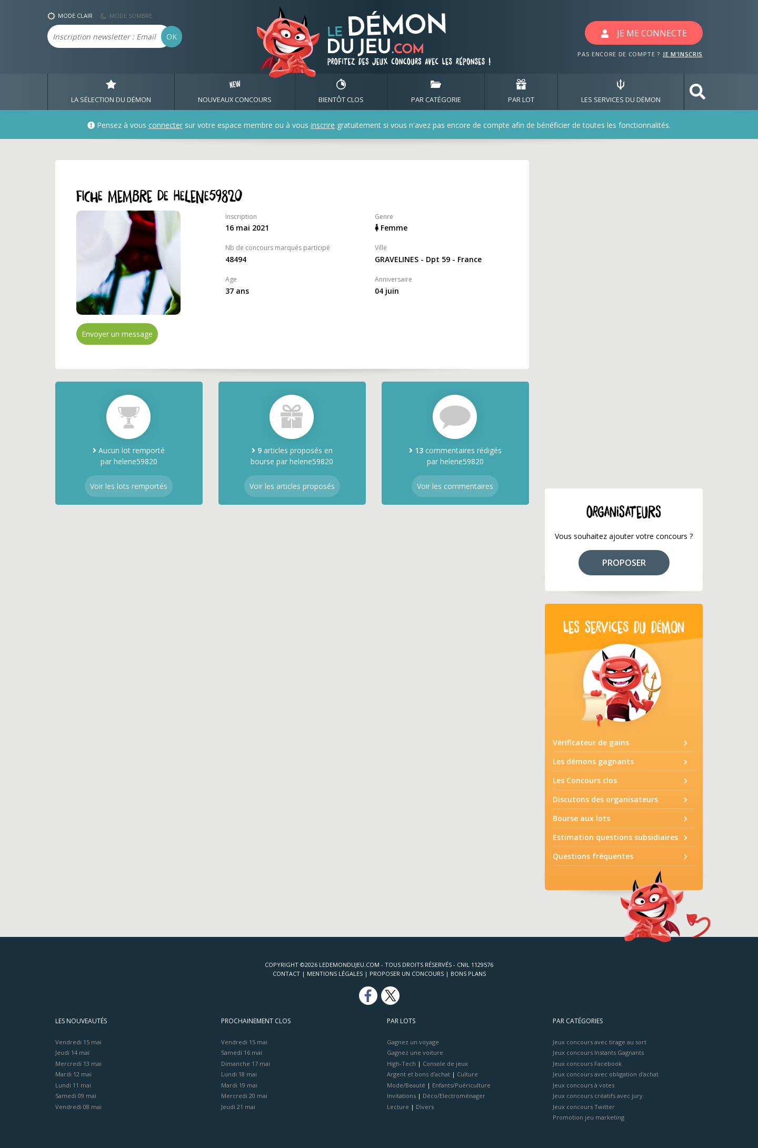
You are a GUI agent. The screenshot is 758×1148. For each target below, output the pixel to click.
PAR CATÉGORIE (436, 91)
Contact (286, 973)
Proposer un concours (407, 973)
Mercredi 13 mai (78, 1063)
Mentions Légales (335, 973)
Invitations (401, 1096)
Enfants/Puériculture (461, 1085)
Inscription (241, 216)
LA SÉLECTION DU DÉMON (111, 91)
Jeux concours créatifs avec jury (598, 1096)
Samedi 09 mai (75, 1096)
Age (231, 279)
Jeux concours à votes (583, 1085)
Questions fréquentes (593, 856)
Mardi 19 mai (239, 1085)
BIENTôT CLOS (341, 91)
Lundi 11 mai (73, 1085)
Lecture (398, 1107)
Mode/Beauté (406, 1085)
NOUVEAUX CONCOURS (235, 91)
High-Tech (401, 1063)
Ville (381, 247)
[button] (697, 92)
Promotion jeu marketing (588, 1117)
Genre (384, 216)
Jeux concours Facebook (587, 1063)
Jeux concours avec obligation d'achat (606, 1074)
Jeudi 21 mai (238, 1107)
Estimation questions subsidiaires (615, 837)
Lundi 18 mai (239, 1074)
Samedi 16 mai (241, 1052)
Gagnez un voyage (413, 1042)
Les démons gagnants (593, 761)
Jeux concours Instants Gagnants (598, 1052)
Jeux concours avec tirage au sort (599, 1042)
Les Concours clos (585, 780)
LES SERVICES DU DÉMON (621, 91)
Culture (467, 1074)
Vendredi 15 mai (78, 1042)
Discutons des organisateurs (605, 799)
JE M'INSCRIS (683, 54)
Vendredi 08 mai (78, 1107)
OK (171, 37)
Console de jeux (445, 1063)
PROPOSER (624, 562)
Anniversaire (393, 279)
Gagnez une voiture (415, 1052)
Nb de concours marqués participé (277, 247)
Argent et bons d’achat (418, 1074)
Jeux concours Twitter (584, 1107)
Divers (425, 1107)
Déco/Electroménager (454, 1096)
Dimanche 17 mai (245, 1063)
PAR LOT (521, 91)
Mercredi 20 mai (244, 1096)
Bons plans (468, 973)
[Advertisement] (624, 318)
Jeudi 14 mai (72, 1052)
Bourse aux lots (581, 818)
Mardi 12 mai (73, 1074)
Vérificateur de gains (591, 742)
